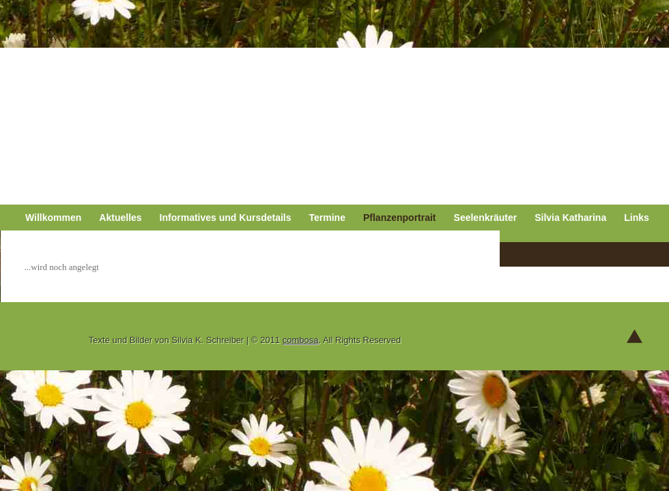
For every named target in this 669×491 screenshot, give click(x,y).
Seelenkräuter (485, 217)
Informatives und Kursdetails (225, 217)
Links (636, 217)
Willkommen (53, 217)
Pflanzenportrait (399, 217)
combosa (301, 340)
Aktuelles (120, 217)
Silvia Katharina (570, 217)
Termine (327, 217)
